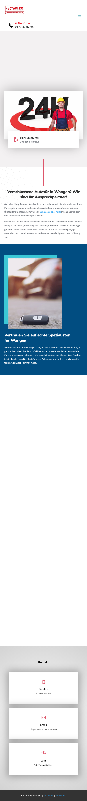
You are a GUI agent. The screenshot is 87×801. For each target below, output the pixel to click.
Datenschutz (61, 795)
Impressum (49, 795)
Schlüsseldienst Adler (50, 212)
